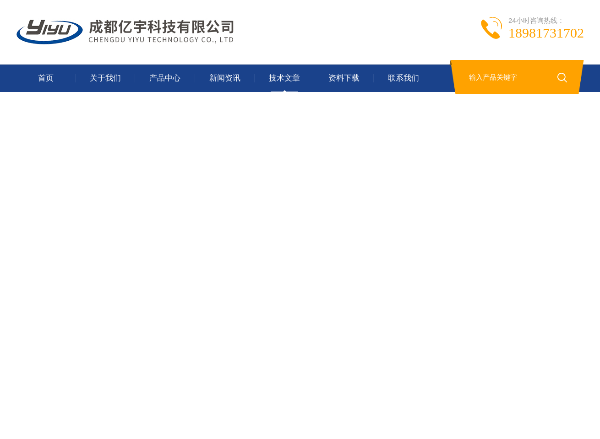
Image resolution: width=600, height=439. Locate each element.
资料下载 (344, 78)
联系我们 (403, 78)
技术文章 (284, 78)
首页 (46, 78)
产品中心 (164, 78)
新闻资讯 (224, 78)
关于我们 (105, 78)
